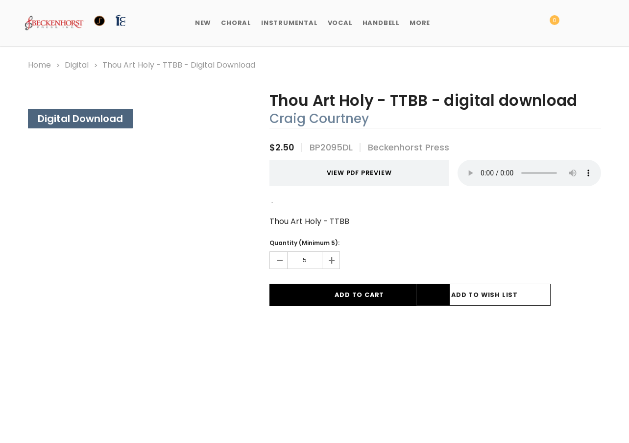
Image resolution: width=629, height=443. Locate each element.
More (420, 22)
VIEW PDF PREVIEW (346, 172)
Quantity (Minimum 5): (304, 242)
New (203, 22)
